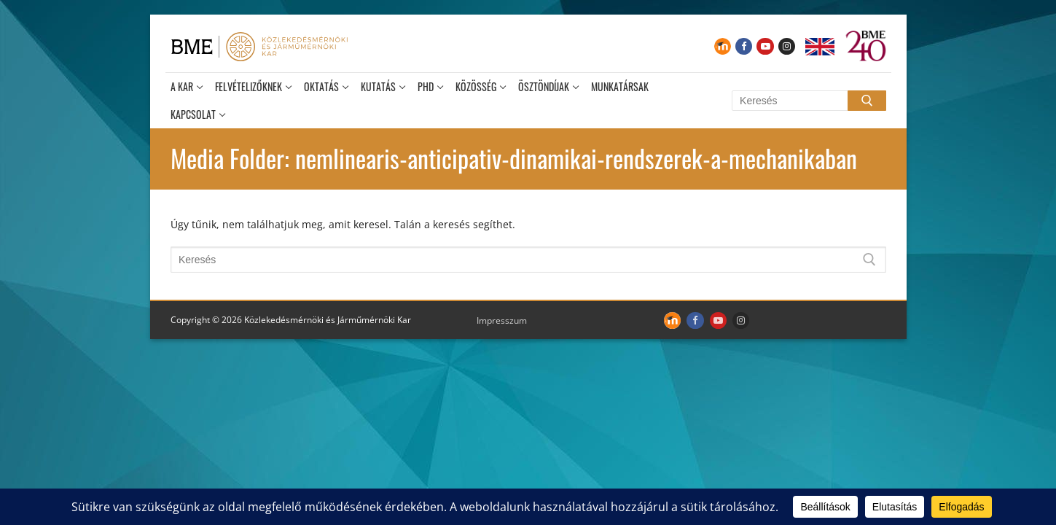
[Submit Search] (866, 100)
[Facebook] (743, 46)
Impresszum (502, 320)
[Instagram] (786, 46)
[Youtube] (764, 46)
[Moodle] (722, 46)
